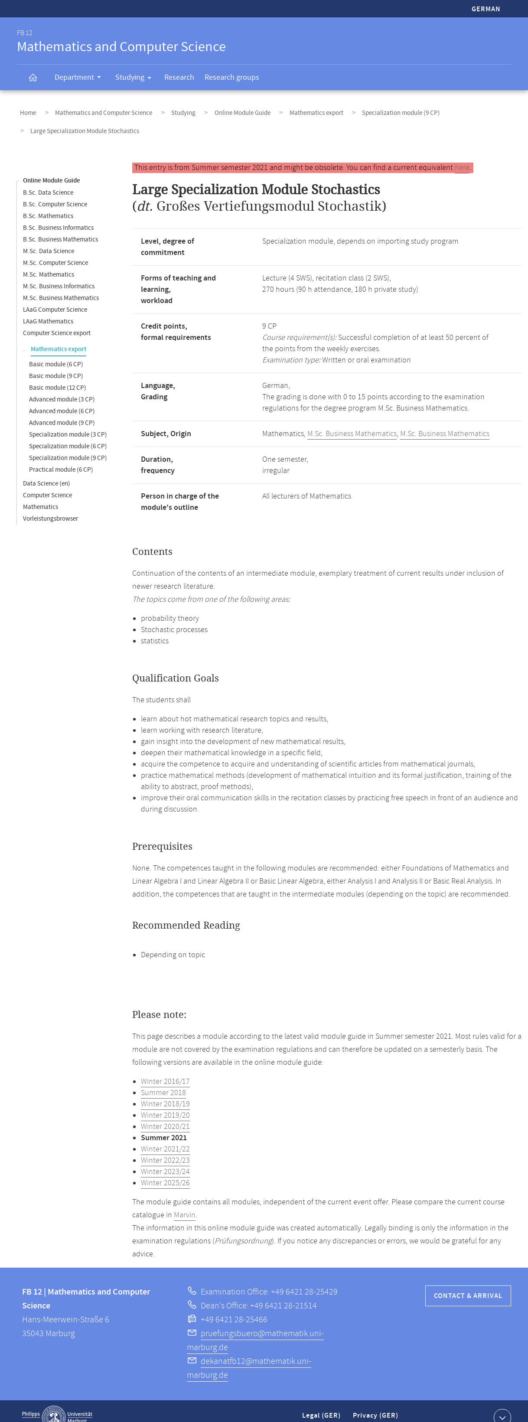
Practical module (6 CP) (61, 457)
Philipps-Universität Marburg (57, 1405)
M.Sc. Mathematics (48, 262)
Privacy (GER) (376, 1406)
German (486, 9)
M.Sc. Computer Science (55, 250)
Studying (136, 78)
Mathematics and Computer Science (91, 110)
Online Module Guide (213, 110)
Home (25, 110)
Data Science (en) (46, 470)
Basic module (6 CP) (56, 351)
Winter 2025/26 (165, 1170)
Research (179, 77)
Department (81, 78)
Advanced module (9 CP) (62, 410)
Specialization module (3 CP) (68, 421)
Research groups (232, 77)
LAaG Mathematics (48, 308)
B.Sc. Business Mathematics (60, 226)
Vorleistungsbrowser (50, 506)
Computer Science (47, 482)
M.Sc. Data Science (48, 238)
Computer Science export (57, 320)
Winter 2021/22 (165, 1136)
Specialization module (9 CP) (355, 110)
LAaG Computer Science (55, 297)
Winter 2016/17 (165, 1068)
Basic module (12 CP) (57, 375)
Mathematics (40, 494)
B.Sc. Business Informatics (58, 215)
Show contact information (501, 1404)
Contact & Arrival (468, 1283)
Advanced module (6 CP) (62, 398)
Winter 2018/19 (165, 1091)
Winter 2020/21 (165, 1114)
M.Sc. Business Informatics (59, 273)
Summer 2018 (163, 1080)
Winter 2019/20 (165, 1102)
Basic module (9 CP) (56, 363)
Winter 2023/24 (165, 1159)
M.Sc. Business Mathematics (61, 285)
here (462, 155)
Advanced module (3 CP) (62, 386)
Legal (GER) (322, 1406)
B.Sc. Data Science (48, 180)
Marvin (185, 1202)
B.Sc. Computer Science (55, 191)
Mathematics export (279, 110)
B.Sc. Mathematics (48, 203)
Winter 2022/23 (165, 1147)
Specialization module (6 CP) (68, 433)
